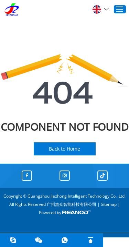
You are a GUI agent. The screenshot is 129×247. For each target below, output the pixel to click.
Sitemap (109, 204)
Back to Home (64, 148)
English (101, 9)
